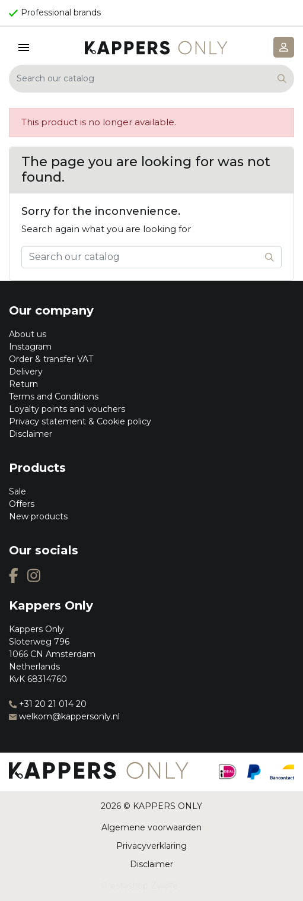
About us (27, 334)
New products (38, 516)
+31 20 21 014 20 (48, 704)
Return (23, 384)
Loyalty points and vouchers (67, 409)
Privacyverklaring (151, 845)
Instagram (30, 346)
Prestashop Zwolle (139, 885)
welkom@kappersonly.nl (64, 716)
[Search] (151, 79)
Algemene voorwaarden (151, 827)
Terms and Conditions (53, 396)
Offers (21, 504)
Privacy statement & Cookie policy (80, 421)
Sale (17, 491)
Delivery (26, 371)
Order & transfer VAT (51, 359)
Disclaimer (30, 434)
